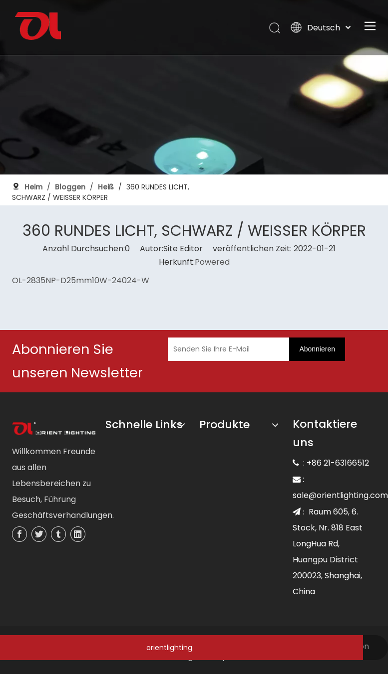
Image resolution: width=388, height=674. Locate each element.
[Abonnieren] (317, 349)
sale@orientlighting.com (340, 495)
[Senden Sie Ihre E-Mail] (226, 349)
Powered (212, 262)
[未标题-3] (54, 429)
